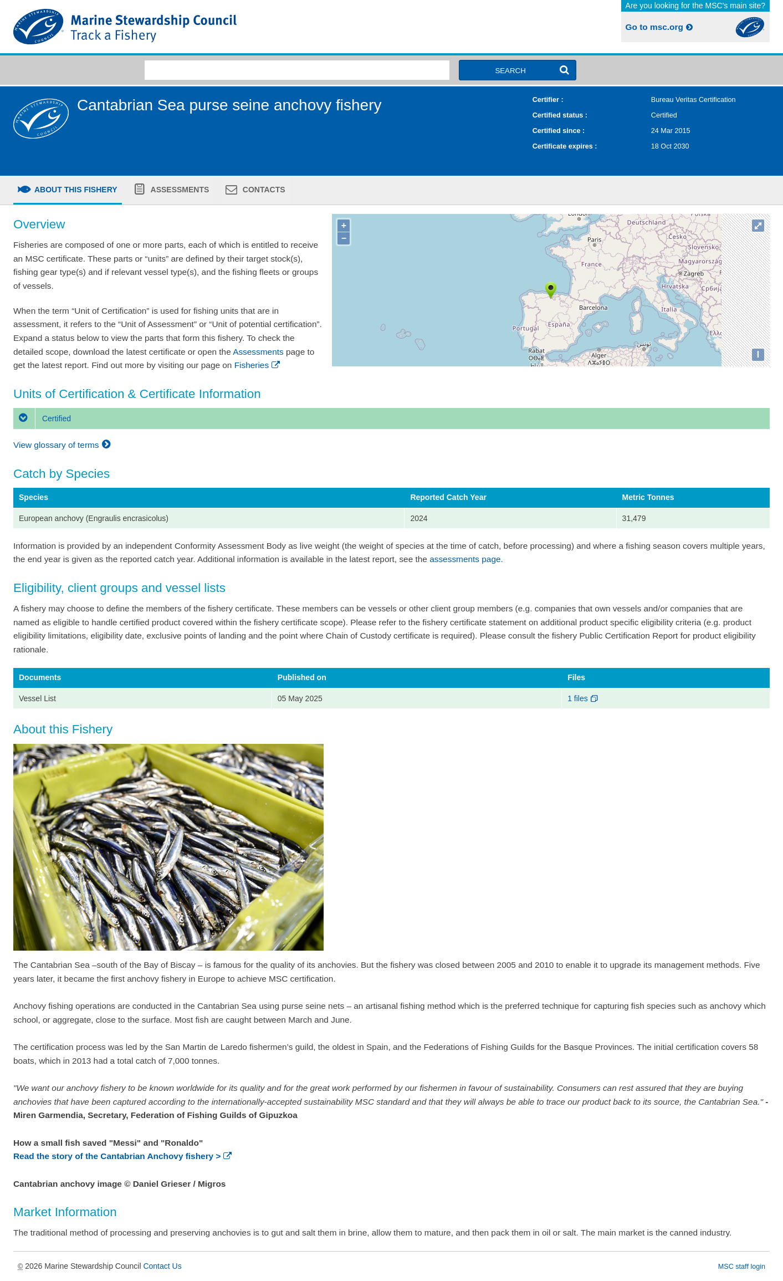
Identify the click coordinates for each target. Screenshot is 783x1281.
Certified (42, 418)
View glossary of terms (63, 445)
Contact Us (162, 1266)
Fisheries (258, 365)
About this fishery (75, 189)
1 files (583, 698)
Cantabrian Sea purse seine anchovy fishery (229, 105)
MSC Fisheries (200, 26)
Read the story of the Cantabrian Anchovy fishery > (123, 1156)
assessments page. (466, 559)
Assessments (179, 189)
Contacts (262, 189)
